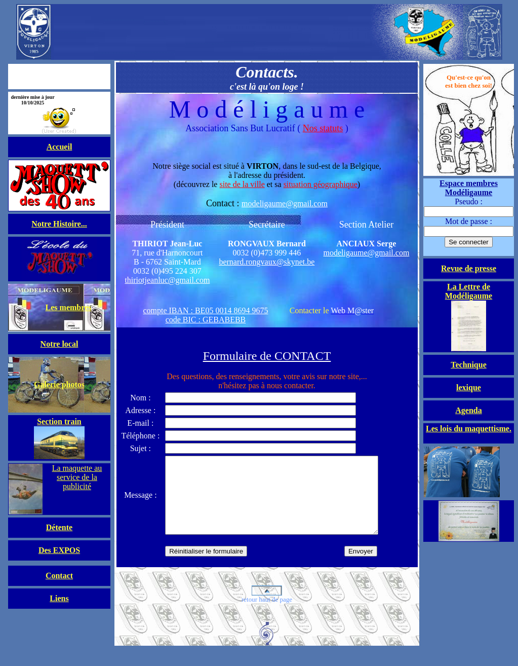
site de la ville (241, 184)
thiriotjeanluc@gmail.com (167, 280)
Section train (59, 421)
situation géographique (320, 184)
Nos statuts (323, 128)
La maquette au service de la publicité (77, 477)
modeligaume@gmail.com (285, 203)
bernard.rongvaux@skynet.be (266, 261)
